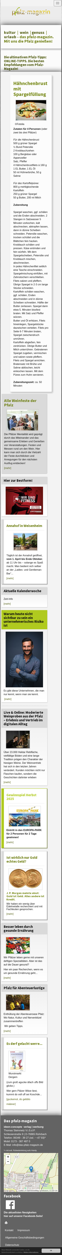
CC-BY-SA (53, 1191)
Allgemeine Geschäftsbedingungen (24, 1237)
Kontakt (9, 1230)
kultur (10, 32)
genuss (38, 32)
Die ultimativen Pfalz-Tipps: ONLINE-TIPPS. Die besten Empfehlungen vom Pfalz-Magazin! (25, 63)
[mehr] (7, 468)
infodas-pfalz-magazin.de (27, 1145)
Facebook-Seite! (33, 1216)
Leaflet (21, 1191)
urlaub (10, 36)
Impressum (23, 1230)
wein (24, 32)
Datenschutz (12, 1245)
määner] (11, 1104)
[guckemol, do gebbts (18, 1099)
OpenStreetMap (33, 1191)
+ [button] (8, 1157)
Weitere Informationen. (31, 1252)
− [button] (8, 1162)
